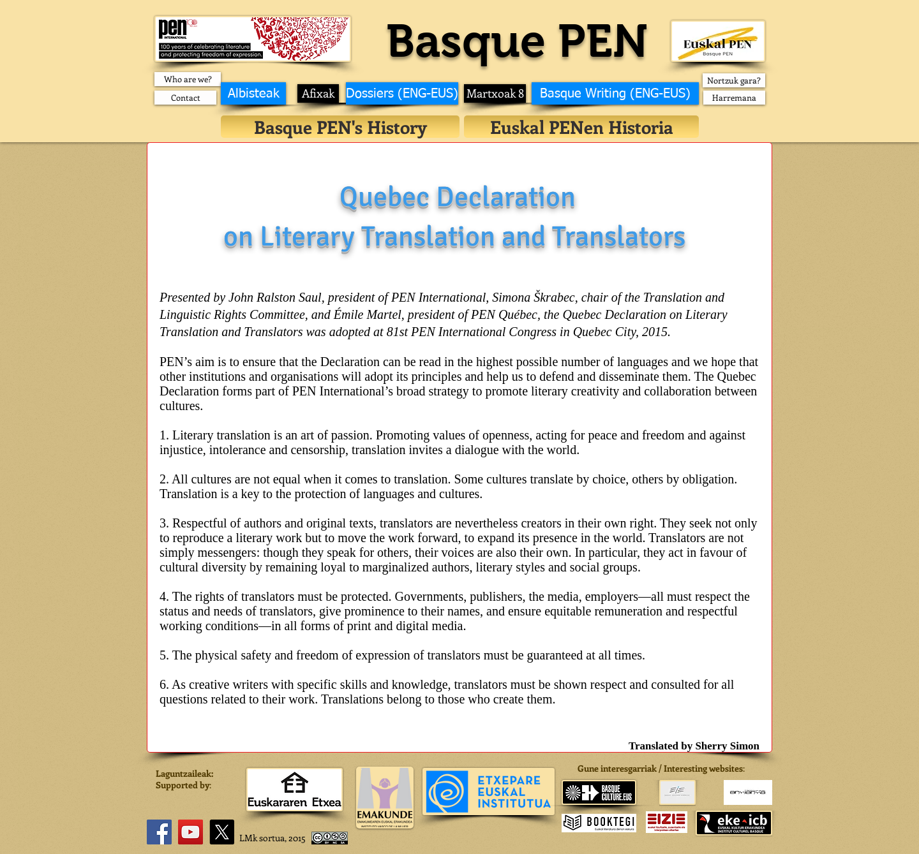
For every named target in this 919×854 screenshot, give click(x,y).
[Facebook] (159, 832)
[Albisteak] (253, 93)
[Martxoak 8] (495, 93)
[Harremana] (734, 98)
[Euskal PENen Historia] (581, 126)
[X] (221, 832)
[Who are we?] (187, 79)
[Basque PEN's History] (340, 126)
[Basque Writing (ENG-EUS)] (615, 93)
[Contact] (185, 98)
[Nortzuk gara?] (734, 80)
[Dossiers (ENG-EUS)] (402, 93)
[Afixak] (318, 93)
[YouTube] (190, 832)
